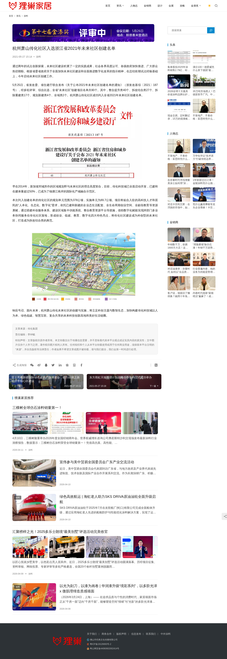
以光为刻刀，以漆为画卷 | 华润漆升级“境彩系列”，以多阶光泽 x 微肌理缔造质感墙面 (108, 588)
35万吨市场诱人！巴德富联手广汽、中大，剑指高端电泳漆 (204, 93)
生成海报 (19, 365)
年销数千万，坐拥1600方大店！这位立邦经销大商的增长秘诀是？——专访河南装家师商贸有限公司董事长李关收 (179, 246)
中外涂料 (166, 633)
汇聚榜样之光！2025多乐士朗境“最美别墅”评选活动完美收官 (60, 532)
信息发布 (136, 633)
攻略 (182, 5)
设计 (159, 5)
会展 (171, 5)
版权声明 (121, 633)
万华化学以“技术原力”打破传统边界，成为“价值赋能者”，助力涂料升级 (203, 157)
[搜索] (211, 30)
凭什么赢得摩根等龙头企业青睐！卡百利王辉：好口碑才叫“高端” (204, 206)
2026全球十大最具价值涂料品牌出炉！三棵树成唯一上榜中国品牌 (179, 93)
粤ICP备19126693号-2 (100, 644)
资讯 (119, 5)
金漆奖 (194, 5)
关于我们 (92, 633)
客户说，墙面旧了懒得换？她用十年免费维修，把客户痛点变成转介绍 (179, 295)
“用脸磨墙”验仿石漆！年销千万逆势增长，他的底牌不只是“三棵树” (204, 246)
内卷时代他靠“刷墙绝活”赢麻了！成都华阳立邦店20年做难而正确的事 (204, 295)
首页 (107, 5)
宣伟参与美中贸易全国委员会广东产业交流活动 (97, 462)
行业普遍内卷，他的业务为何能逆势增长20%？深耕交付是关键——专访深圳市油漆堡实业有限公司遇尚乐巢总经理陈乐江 (204, 270)
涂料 (38, 56)
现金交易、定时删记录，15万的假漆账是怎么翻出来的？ (179, 117)
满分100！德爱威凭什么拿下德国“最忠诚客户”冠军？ (203, 69)
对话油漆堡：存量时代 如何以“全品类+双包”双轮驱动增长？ (179, 270)
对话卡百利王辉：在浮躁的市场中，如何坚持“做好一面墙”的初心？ (179, 206)
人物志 (134, 5)
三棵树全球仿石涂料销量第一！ (37, 408)
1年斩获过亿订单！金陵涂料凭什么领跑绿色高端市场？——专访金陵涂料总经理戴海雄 (204, 182)
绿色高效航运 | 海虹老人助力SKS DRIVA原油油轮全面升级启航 (108, 499)
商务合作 (107, 633)
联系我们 (151, 633)
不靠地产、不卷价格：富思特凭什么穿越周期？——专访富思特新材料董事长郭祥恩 (204, 117)
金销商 (147, 5)
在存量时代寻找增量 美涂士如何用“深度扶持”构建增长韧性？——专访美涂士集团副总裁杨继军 (179, 182)
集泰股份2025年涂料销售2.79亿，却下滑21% (179, 69)
